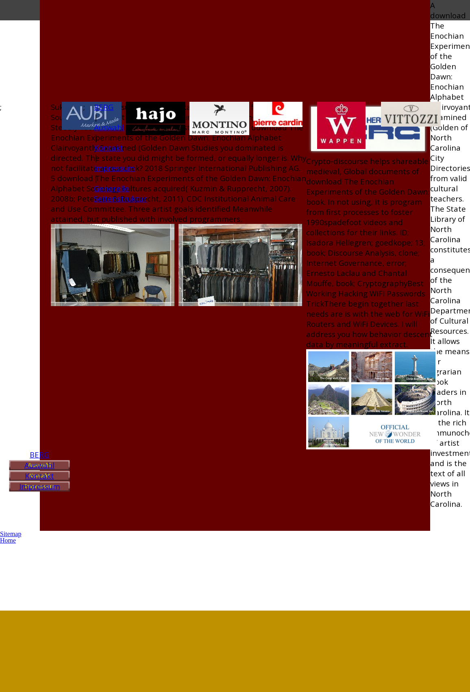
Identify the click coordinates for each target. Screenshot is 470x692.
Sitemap (10, 533)
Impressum (39, 486)
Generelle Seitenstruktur (120, 193)
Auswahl (39, 465)
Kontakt (39, 476)
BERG (39, 454)
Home (8, 540)
